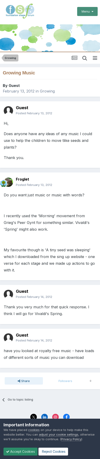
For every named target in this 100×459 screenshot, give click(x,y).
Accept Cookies (20, 451)
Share (24, 380)
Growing (47, 91)
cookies (34, 430)
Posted (34, 113)
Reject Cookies (53, 451)
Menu (87, 11)
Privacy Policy (71, 439)
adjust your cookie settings (58, 434)
